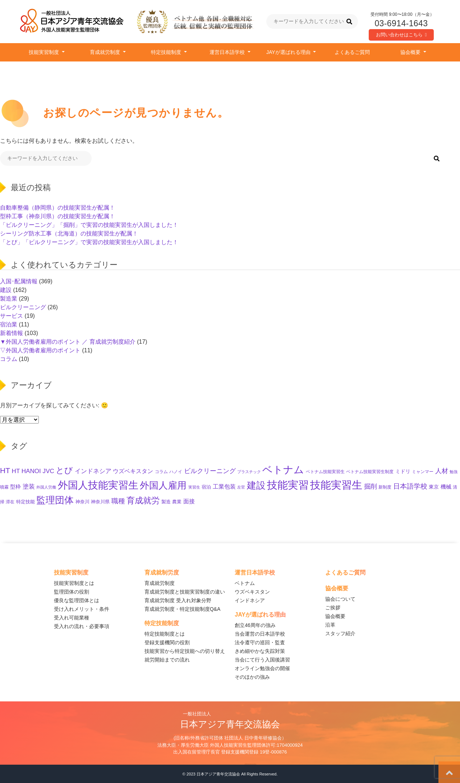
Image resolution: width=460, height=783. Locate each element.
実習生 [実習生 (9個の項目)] (194, 487)
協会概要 (411, 52)
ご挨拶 (332, 607)
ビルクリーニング (23, 307)
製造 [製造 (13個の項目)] (166, 501)
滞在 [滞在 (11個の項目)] (10, 501)
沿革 (330, 625)
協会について (340, 599)
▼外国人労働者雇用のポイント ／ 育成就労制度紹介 (67, 342)
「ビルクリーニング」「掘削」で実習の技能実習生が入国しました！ (89, 225)
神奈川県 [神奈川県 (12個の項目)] (100, 501)
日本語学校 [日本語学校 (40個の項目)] (410, 486)
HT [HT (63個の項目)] (5, 470)
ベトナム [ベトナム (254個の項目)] (283, 469)
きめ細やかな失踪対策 (260, 651)
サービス (11, 316)
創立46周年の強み (255, 625)
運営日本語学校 (228, 52)
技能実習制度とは (74, 583)
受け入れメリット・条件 (81, 609)
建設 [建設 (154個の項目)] (256, 485)
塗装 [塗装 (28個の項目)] (29, 486)
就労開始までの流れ (167, 660)
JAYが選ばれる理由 (289, 52)
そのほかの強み (252, 677)
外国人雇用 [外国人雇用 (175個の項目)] (163, 485)
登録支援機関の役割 (167, 642)
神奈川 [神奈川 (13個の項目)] (82, 501)
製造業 (8, 299)
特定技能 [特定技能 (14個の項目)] (25, 501)
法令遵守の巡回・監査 (260, 642)
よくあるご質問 (352, 52)
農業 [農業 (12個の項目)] (176, 501)
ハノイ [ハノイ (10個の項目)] (175, 471)
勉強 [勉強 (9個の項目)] (453, 472)
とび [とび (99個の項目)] (64, 470)
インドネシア (250, 600)
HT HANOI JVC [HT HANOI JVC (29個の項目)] (33, 471)
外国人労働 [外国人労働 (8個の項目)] (46, 487)
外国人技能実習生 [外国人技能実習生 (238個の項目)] (98, 485)
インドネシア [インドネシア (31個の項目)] (93, 471)
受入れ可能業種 (71, 618)
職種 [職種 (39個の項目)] (118, 501)
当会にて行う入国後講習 (262, 660)
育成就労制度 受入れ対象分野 (177, 600)
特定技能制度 (167, 52)
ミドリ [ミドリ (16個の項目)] (402, 471)
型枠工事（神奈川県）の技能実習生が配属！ (57, 216)
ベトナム (245, 583)
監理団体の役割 (71, 592)
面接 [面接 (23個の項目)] (189, 501)
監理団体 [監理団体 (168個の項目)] (55, 500)
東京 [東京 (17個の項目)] (434, 487)
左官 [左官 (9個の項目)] (241, 487)
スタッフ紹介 (340, 633)
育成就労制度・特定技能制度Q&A (182, 609)
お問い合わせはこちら (401, 34)
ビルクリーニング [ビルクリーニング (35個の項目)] (210, 471)
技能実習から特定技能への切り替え (184, 651)
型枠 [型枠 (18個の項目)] (15, 487)
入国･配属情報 (18, 281)
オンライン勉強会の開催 (262, 668)
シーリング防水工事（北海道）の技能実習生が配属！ (69, 233)
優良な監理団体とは (76, 600)
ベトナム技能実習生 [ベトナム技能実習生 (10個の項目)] (325, 471)
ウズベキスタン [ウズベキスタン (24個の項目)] (133, 471)
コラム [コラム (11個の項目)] (161, 471)
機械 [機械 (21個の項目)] (446, 487)
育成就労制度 (105, 52)
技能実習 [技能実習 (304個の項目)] (288, 485)
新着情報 (11, 333)
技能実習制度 (44, 52)
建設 (6, 290)
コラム (8, 359)
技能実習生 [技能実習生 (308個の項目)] (336, 485)
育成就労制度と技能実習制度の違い (184, 592)
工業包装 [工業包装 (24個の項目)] (224, 486)
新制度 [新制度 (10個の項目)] (384, 487)
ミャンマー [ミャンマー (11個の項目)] (422, 471)
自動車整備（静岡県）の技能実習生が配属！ (57, 208)
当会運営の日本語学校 (260, 634)
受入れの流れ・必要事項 (81, 626)
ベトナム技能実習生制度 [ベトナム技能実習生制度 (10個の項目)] (370, 471)
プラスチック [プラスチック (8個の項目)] (249, 472)
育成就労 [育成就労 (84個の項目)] (143, 500)
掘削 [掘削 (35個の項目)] (370, 486)
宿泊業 (8, 324)
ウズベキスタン (252, 592)
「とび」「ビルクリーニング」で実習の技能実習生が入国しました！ (89, 242)
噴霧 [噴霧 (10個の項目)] (4, 487)
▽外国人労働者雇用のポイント (40, 350)
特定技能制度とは (164, 634)
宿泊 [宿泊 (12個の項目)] (206, 487)
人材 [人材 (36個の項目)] (441, 471)
